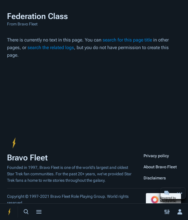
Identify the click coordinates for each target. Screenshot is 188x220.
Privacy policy (156, 155)
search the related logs (50, 47)
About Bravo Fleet (160, 166)
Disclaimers (155, 178)
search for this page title (127, 40)
